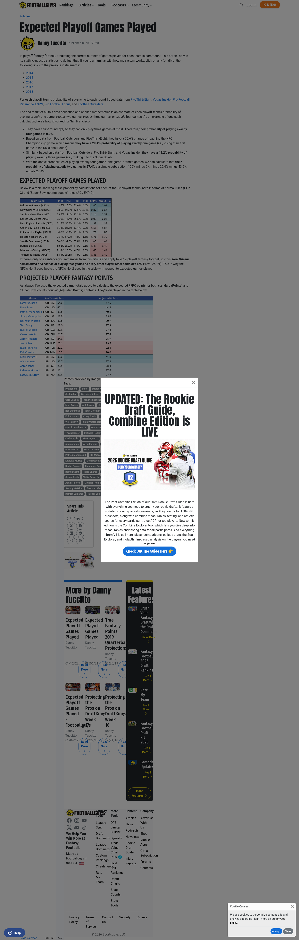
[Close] (292, 907)
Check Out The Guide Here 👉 (149, 551)
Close (288, 931)
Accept (276, 931)
